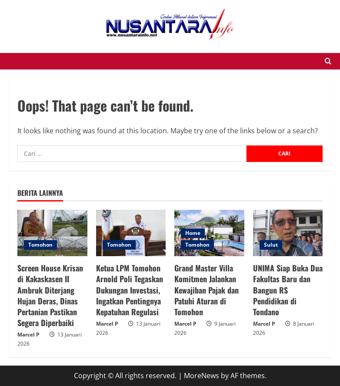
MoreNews (201, 375)
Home (192, 233)
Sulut (271, 244)
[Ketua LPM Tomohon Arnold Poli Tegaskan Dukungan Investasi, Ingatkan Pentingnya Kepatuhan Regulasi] (131, 233)
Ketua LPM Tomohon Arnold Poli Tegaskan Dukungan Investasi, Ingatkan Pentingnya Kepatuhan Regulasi (129, 289)
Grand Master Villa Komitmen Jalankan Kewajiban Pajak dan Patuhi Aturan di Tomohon (206, 289)
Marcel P (28, 334)
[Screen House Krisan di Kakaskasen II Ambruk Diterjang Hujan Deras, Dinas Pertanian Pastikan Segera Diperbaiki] (52, 233)
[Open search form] (328, 61)
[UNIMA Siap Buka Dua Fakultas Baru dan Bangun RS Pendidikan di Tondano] (288, 233)
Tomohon (40, 244)
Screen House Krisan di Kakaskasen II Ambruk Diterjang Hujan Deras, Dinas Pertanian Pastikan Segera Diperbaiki (50, 295)
